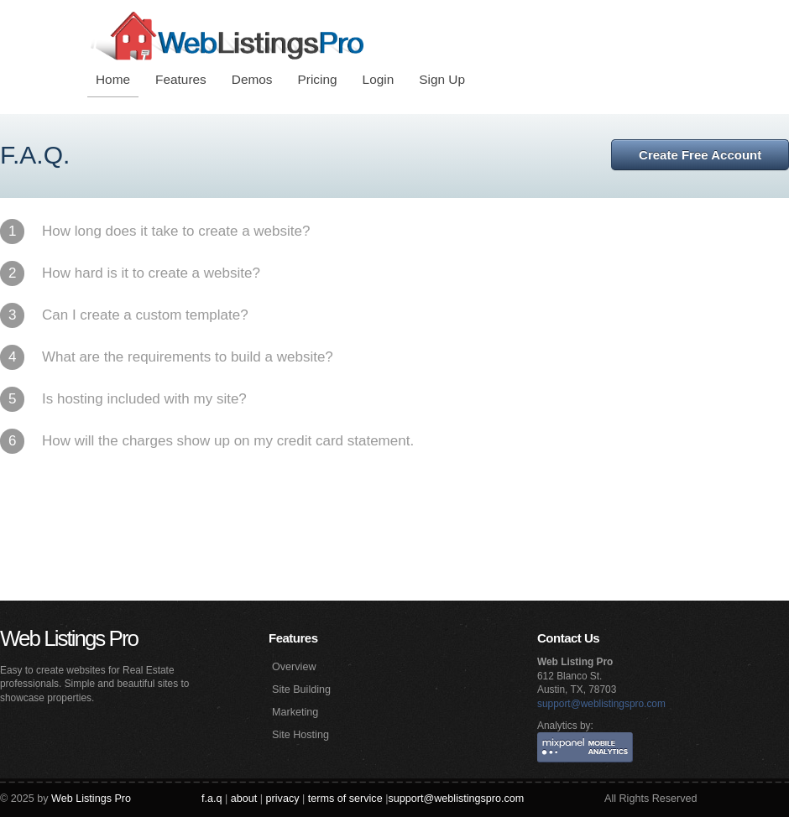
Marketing (295, 712)
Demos (252, 79)
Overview (294, 667)
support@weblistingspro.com (601, 704)
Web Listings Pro (69, 638)
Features (180, 79)
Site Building (301, 689)
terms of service (345, 798)
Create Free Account (700, 155)
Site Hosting (300, 735)
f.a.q (211, 798)
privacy (283, 798)
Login (378, 79)
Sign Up (442, 79)
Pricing (317, 79)
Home (113, 79)
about (244, 798)
